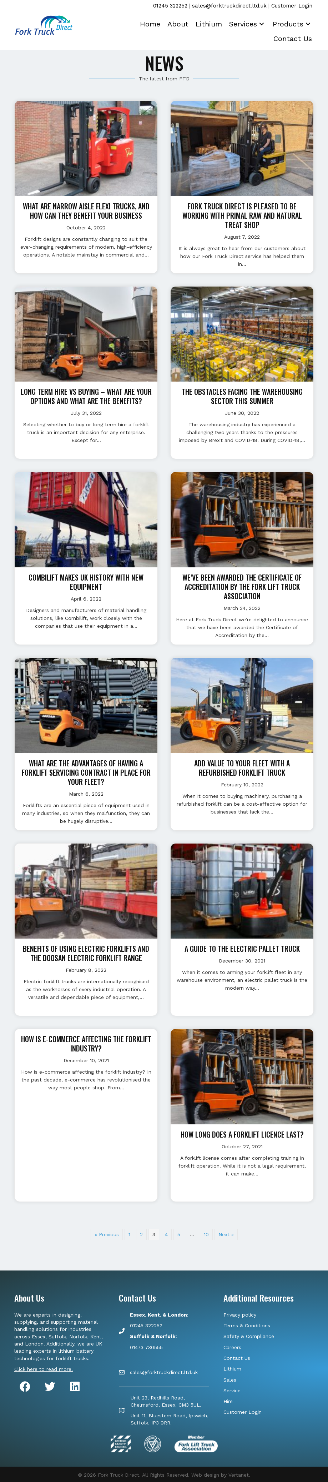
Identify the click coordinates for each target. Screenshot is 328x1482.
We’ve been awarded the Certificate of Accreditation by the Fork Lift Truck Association (242, 586)
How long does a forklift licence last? (242, 1134)
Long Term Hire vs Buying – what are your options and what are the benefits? (86, 396)
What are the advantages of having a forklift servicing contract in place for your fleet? (86, 772)
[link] (150, 23)
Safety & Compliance (248, 1336)
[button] (259, 23)
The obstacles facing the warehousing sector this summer (242, 396)
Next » (226, 1234)
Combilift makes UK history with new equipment (86, 582)
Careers (232, 1347)
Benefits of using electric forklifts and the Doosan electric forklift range (86, 953)
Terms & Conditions (246, 1325)
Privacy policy (239, 1315)
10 (206, 1234)
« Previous (107, 1234)
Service (232, 1390)
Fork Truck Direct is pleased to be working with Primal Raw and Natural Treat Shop (242, 215)
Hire (228, 1401)
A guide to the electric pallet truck (242, 948)
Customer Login (291, 6)
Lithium (232, 1369)
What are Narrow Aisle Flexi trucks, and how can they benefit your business (86, 211)
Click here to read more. (43, 1369)
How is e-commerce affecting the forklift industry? (86, 1044)
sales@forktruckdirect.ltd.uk (229, 6)
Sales (229, 1380)
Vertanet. (239, 1475)
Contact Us (236, 1358)
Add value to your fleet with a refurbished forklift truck (242, 768)
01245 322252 (170, 6)
